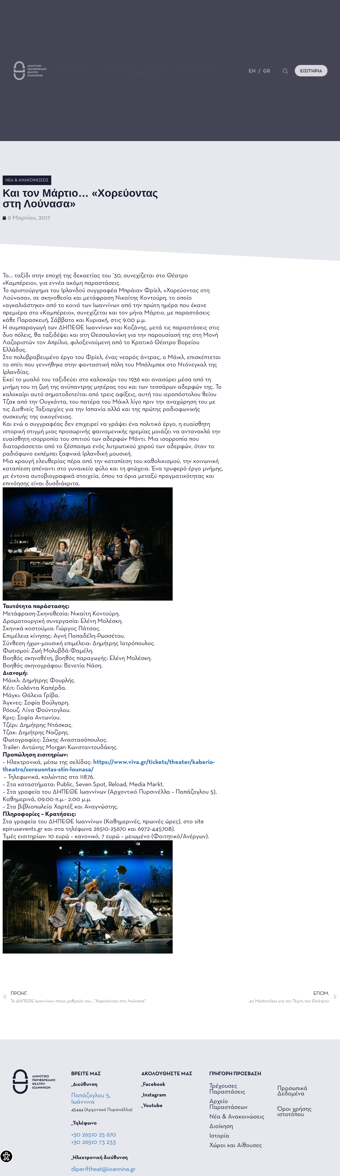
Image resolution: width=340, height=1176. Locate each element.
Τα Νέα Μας (118, 68)
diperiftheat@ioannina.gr (103, 1169)
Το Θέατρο (157, 68)
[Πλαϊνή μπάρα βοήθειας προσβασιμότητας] (6, 1156)
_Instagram (153, 1095)
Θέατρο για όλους (204, 68)
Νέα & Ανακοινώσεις (27, 180)
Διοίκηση (221, 1126)
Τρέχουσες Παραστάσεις (227, 1089)
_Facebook (153, 1084)
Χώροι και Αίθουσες (235, 1145)
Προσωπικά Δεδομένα (292, 1091)
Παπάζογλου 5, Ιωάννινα (90, 1098)
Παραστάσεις (75, 68)
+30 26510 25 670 (93, 1135)
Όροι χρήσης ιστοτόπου (294, 1112)
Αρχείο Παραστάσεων (228, 1104)
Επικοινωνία (145, 73)
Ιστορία (219, 1136)
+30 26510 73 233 (93, 1142)
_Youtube (152, 1105)
